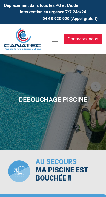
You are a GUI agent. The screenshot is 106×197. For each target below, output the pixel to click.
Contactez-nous (83, 39)
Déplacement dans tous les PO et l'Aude (41, 5)
